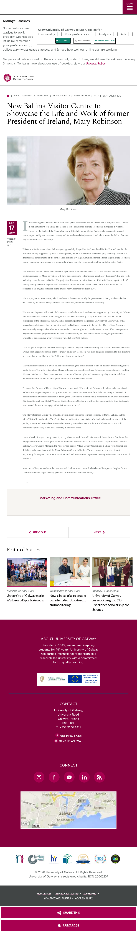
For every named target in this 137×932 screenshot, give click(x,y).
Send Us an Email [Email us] (71, 741)
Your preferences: (77, 34)
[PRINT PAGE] (68, 925)
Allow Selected (106, 41)
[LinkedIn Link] (84, 777)
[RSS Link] (99, 777)
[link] (19, 859)
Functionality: (47, 34)
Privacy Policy (95, 63)
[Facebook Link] (54, 777)
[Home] (8, 95)
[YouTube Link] (69, 777)
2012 (96, 95)
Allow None (84, 41)
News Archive (82, 95)
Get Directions (71, 735)
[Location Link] (68, 826)
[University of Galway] (19, 78)
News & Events (61, 95)
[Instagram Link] (39, 777)
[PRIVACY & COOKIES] (68, 893)
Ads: (124, 34)
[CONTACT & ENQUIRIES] (59, 898)
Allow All (64, 41)
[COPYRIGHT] (91, 893)
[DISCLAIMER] (46, 893)
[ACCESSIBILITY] (84, 898)
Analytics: (105, 34)
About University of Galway (31, 95)
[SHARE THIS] (68, 912)
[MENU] (130, 7)
